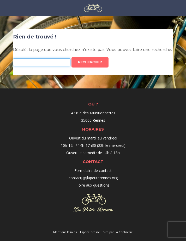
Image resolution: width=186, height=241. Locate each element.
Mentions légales (65, 232)
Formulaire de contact (93, 170)
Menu (6, 7)
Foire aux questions (93, 185)
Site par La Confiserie (118, 232)
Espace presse (90, 232)
